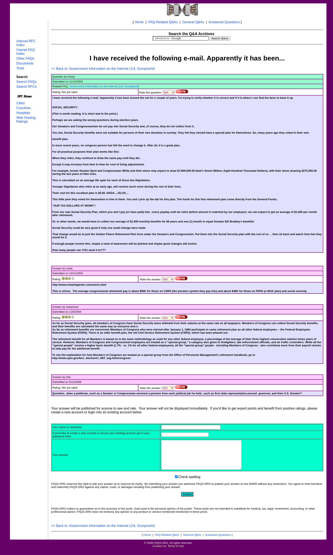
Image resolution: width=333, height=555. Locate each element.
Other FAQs (25, 58)
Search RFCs (26, 86)
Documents (24, 63)
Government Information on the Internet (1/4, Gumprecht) (104, 86)
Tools (20, 68)
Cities (20, 103)
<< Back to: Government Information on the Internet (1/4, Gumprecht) (103, 68)
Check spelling (189, 482)
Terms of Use (176, 551)
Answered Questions (224, 22)
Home (139, 22)
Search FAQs (26, 82)
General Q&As (193, 22)
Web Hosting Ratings (25, 119)
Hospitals (23, 113)
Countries (23, 108)
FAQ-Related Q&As (163, 22)
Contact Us (159, 551)
